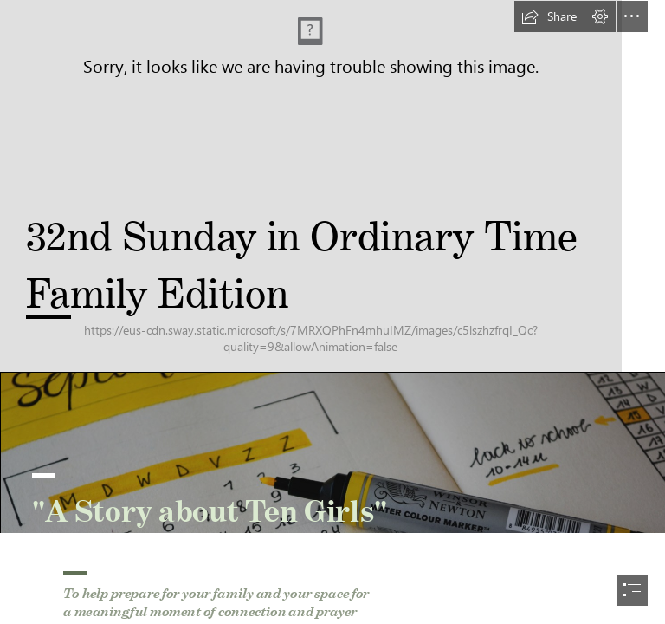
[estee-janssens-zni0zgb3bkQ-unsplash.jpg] (332, 452)
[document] (332, 312)
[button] (549, 16)
